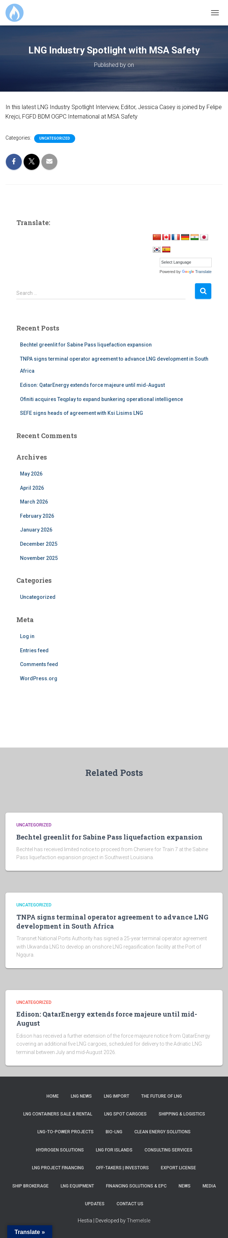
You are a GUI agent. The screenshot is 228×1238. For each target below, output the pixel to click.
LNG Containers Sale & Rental (57, 1114)
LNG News (81, 1096)
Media (209, 1186)
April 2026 (32, 488)
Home (52, 1096)
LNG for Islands (114, 1150)
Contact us (130, 1203)
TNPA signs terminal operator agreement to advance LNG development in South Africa (112, 921)
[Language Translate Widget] (186, 262)
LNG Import (116, 1096)
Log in (27, 636)
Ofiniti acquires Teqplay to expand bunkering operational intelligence (101, 399)
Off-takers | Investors (122, 1167)
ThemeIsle (138, 1220)
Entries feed (34, 650)
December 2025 (38, 544)
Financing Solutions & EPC (136, 1186)
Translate (197, 271)
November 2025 (39, 558)
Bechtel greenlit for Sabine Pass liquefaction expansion (86, 345)
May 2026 (31, 474)
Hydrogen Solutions (60, 1150)
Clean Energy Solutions (162, 1131)
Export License (178, 1167)
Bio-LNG (114, 1131)
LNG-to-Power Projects (65, 1131)
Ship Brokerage (30, 1186)
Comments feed (39, 664)
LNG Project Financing (58, 1167)
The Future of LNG (161, 1096)
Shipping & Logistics (182, 1114)
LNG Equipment (77, 1186)
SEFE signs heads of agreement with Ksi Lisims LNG (81, 413)
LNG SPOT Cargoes (125, 1114)
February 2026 (37, 516)
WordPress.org (38, 678)
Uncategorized (54, 138)
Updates (95, 1203)
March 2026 (34, 502)
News (185, 1186)
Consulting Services (168, 1150)
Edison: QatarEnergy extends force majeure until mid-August (92, 385)
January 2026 (36, 530)
